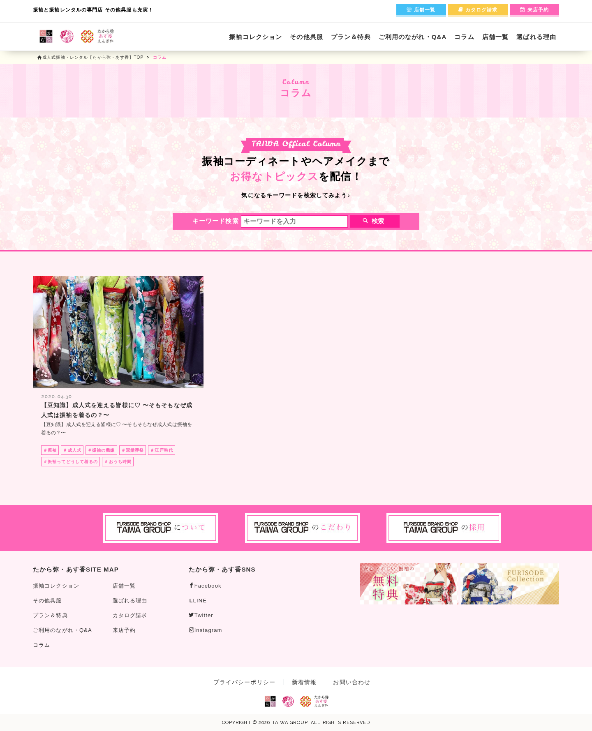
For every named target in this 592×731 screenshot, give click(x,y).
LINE (198, 600)
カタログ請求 (478, 10)
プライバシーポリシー (244, 682)
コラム (464, 36)
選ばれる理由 (536, 36)
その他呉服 (306, 36)
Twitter (201, 615)
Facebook (205, 586)
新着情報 (304, 682)
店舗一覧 (421, 10)
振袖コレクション (255, 36)
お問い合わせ (351, 682)
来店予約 (534, 10)
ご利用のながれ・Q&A (413, 36)
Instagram (205, 630)
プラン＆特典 (351, 36)
